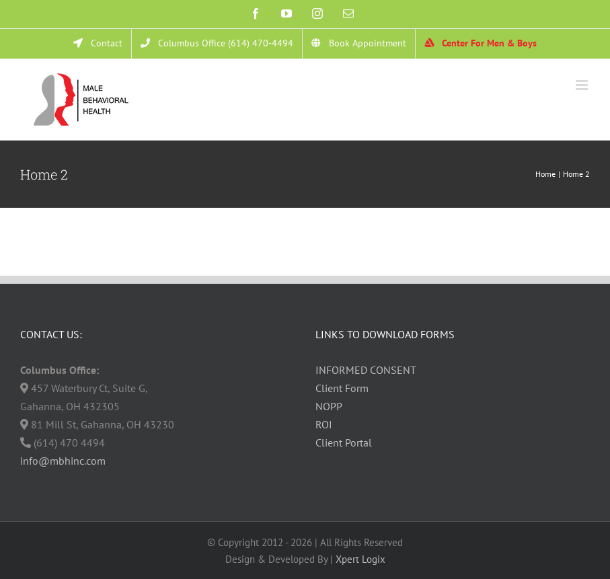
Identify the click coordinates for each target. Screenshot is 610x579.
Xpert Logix (360, 559)
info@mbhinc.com (63, 460)
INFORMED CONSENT (365, 370)
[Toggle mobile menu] (583, 85)
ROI (323, 424)
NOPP (328, 406)
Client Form (342, 388)
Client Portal (343, 442)
